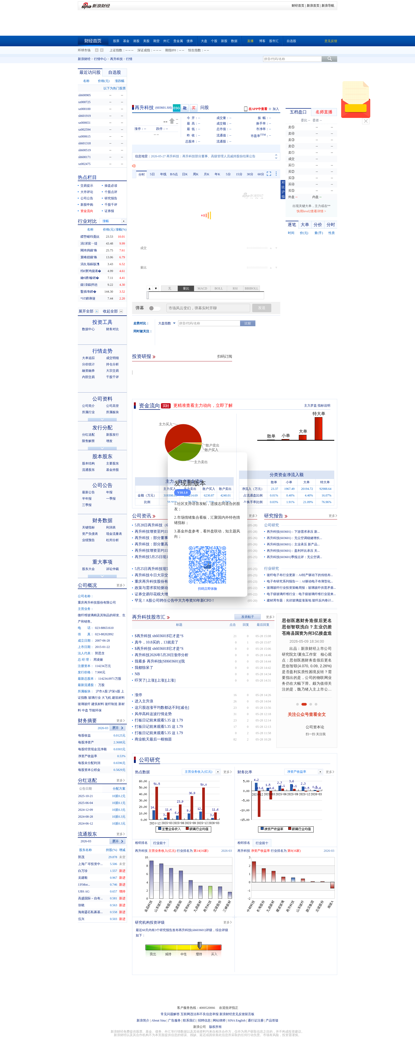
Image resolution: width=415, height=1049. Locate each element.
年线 (163, 174)
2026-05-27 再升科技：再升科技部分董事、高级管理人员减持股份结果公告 (203, 156)
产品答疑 (272, 1020)
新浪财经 (84, 59)
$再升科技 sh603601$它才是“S (159, 636)
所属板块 (112, 412)
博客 (262, 41)
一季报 (111, 498)
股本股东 (102, 456)
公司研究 (271, 525)
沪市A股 (102, 691)
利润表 (111, 527)
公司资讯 (141, 515)
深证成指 (143, 50)
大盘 (204, 41)
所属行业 (88, 412)
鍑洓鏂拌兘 (88, 285)
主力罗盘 (310, 405)
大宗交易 (112, 370)
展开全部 (86, 311)
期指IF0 (170, 50)
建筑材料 (118, 698)
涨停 (138, 695)
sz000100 (84, 109)
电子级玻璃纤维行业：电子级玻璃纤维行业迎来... (301, 594)
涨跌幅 (119, 81)
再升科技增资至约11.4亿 (154, 551)
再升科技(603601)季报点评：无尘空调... (294, 557)
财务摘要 (87, 720)
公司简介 (88, 406)
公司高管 (112, 406)
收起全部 (110, 311)
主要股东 (112, 463)
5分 (228, 174)
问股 (204, 107)
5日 (152, 174)
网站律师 (219, 1020)
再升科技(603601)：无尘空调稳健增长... (294, 538)
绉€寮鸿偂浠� (90, 271)
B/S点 (174, 174)
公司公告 (86, 198)
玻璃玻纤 (84, 704)
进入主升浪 (144, 701)
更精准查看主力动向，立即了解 (203, 405)
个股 (214, 41)
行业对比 (87, 221)
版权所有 (215, 1027)
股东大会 (88, 569)
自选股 (291, 41)
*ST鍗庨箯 (87, 298)
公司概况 (87, 585)
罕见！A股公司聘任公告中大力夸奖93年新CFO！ (175, 600)
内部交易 (88, 377)
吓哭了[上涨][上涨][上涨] (155, 680)
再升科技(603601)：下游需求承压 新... (293, 531)
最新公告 (88, 492)
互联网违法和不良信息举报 (200, 1014)
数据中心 (88, 329)
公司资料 (102, 399)
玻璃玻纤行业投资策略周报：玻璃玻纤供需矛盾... (301, 588)
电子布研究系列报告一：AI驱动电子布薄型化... (300, 581)
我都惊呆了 (144, 668)
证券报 (109, 211)
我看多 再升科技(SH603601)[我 (160, 661)
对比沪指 (283, 190)
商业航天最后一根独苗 (153, 739)
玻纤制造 (111, 704)
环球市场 (84, 50)
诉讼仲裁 (112, 569)
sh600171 (84, 157)
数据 (234, 41)
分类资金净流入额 (287, 474)
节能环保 (95, 710)
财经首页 (298, 5)
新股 (224, 41)
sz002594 (84, 129)
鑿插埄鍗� (88, 291)
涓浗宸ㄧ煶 (88, 243)
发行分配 (102, 427)
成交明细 (112, 358)
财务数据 (102, 520)
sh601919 (84, 116)
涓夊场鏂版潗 (90, 264)
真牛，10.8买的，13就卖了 (156, 642)
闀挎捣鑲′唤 (88, 250)
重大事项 (102, 562)
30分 (250, 174)
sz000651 (84, 123)
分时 (141, 174)
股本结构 (88, 463)
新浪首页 (313, 5)
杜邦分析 (112, 540)
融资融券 (88, 370)
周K (196, 174)
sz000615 (84, 136)
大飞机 (106, 698)
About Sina (158, 1020)
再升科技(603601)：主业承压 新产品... (293, 544)
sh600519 (84, 150)
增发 (109, 441)
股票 (116, 41)
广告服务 (174, 1020)
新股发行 (112, 434)
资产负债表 (90, 534)
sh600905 (84, 95)
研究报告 (273, 515)
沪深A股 (114, 691)
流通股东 (88, 470)
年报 (109, 492)
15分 (239, 174)
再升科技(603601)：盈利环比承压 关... (293, 551)
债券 (190, 41)
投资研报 (141, 356)
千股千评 (111, 204)
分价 (318, 224)
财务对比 (112, 329)
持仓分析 (112, 364)
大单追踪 (88, 358)
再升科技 (116, 59)
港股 (136, 41)
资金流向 (149, 405)
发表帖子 (247, 617)
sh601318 (84, 143)
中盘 (85, 710)
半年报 (87, 498)
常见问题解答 (170, 1014)
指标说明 (324, 405)
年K (217, 174)
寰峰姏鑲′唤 (88, 257)
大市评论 (86, 192)
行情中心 (100, 59)
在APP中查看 (258, 109)
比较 (248, 323)
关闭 (365, 121)
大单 (305, 224)
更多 (252, 516)
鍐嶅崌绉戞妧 (90, 236)
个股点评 (111, 192)
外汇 (166, 41)
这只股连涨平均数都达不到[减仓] (162, 708)
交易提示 (86, 185)
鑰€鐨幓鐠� (89, 278)
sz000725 (84, 102)
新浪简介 (143, 1020)
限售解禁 (88, 441)
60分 (261, 174)
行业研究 (271, 568)
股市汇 (274, 41)
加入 (276, 109)
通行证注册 (256, 1020)
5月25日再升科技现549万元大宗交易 (164, 569)
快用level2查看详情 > (311, 211)
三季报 (87, 505)
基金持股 (112, 470)
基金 (126, 41)
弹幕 (140, 308)
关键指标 (88, 527)
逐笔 (292, 224)
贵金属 (178, 41)
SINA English (236, 1020)
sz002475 (84, 164)
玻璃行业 (94, 698)
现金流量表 (114, 534)
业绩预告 (88, 540)
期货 (156, 41)
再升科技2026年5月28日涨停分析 (161, 655)
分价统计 (88, 364)
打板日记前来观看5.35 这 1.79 (159, 720)
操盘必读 (111, 185)
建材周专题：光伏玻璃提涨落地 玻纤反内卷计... (300, 600)
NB (137, 674)
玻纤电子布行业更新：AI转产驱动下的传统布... (300, 575)
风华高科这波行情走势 (153, 714)
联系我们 (189, 1020)
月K (206, 174)
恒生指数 (194, 50)
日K (185, 174)
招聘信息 (204, 1020)
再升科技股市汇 (148, 617)
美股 (146, 41)
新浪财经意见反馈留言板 (236, 1014)
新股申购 (86, 204)
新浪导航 (328, 5)
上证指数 (116, 50)
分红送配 (88, 434)
